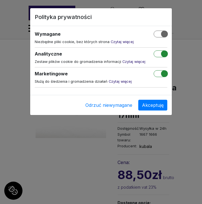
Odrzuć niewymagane (108, 105)
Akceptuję (153, 105)
